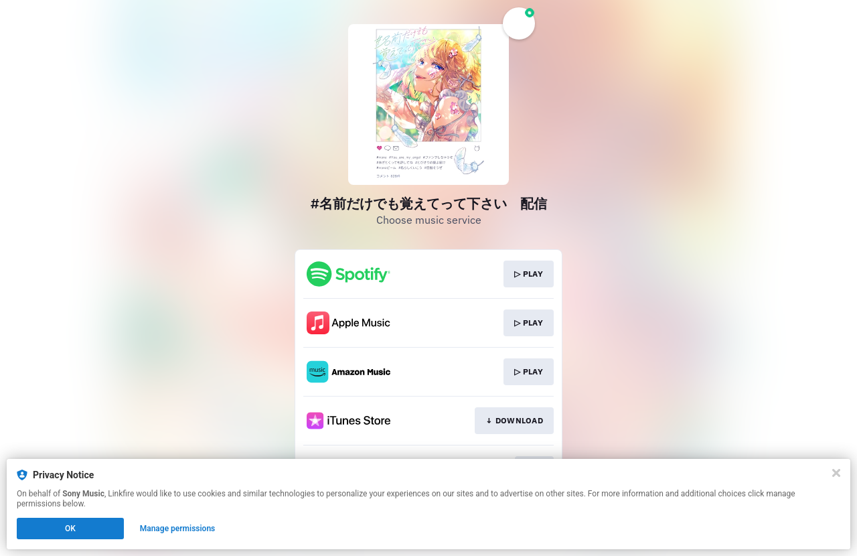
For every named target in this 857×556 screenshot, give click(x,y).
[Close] (836, 473)
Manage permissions (178, 528)
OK (70, 528)
